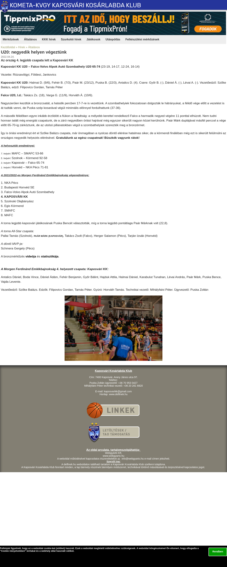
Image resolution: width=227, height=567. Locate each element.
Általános (30, 39)
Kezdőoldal (8, 47)
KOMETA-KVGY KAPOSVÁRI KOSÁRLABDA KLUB (75, 5)
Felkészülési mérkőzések (142, 39)
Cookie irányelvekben (13, 551)
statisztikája (50, 256)
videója (30, 256)
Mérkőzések (11, 39)
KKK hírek (49, 39)
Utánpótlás (112, 39)
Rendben (217, 551)
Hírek (21, 47)
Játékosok (93, 39)
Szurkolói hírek (71, 39)
